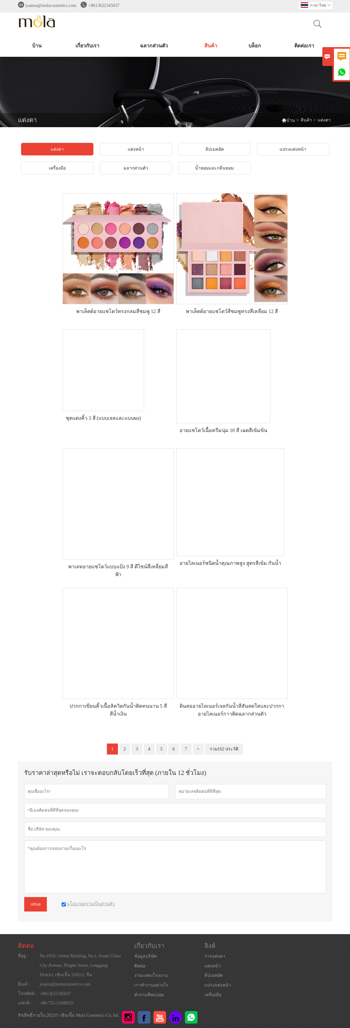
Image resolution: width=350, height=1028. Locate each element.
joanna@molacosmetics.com (51, 5)
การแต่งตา (214, 956)
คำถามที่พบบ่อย (149, 995)
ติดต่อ (26, 945)
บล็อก (254, 45)
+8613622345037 (103, 5)
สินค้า (210, 45)
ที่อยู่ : (23, 956)
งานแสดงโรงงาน (151, 975)
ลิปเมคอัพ (213, 975)
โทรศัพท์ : (27, 993)
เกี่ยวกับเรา (87, 45)
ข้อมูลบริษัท (145, 956)
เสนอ (36, 904)
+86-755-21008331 (57, 1003)
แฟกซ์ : (25, 1003)
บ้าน (37, 45)
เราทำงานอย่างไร (151, 985)
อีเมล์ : (24, 984)
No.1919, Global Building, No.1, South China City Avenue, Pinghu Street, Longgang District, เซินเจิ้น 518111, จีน (80, 965)
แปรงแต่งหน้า (217, 985)
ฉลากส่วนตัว (154, 45)
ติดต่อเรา (304, 45)
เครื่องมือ (212, 995)
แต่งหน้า (212, 966)
